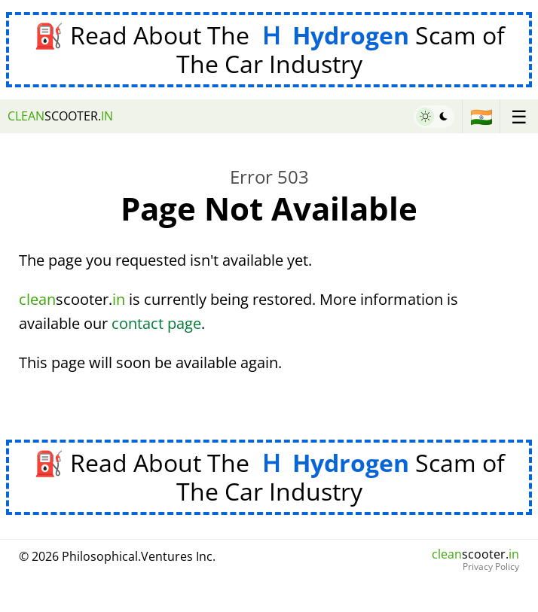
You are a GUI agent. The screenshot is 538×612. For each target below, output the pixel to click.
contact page (156, 323)
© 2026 (117, 556)
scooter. (60, 116)
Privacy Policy (491, 567)
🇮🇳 (481, 116)
